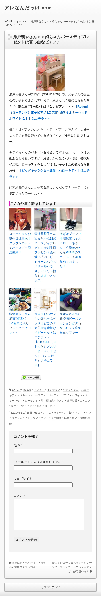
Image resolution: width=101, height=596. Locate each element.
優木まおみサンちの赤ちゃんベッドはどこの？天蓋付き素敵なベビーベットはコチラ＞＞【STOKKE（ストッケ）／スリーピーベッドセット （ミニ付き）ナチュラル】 (45, 339)
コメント (20, 495)
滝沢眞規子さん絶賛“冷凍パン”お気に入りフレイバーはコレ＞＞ (20, 323)
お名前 (19, 445)
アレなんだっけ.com (28, 7)
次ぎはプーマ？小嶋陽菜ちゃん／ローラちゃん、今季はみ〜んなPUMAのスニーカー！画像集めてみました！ (70, 250)
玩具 (66, 418)
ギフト (45, 418)
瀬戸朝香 (72, 400)
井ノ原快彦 (47, 400)
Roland (27, 389)
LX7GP (16, 389)
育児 (74, 418)
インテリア (53, 389)
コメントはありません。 (52, 412)
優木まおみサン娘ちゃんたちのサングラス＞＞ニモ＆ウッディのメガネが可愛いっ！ (72, 567)
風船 (39, 406)
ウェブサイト (23, 478)
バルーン (24, 395)
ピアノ (65, 395)
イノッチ (39, 389)
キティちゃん (71, 389)
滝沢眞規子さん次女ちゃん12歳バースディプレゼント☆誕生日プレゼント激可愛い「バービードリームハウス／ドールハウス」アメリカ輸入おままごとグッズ (45, 257)
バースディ (39, 395)
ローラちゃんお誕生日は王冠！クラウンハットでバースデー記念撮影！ (20, 243)
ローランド (31, 400)
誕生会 (15, 406)
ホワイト (77, 395)
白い (87, 400)
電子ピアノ (28, 406)
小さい (60, 400)
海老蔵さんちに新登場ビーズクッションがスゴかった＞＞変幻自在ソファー (70, 323)
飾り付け (50, 406)
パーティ (53, 395)
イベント (78, 412)
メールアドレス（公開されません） (39, 462)
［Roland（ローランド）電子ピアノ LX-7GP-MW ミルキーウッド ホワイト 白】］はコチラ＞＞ (50, 113)
